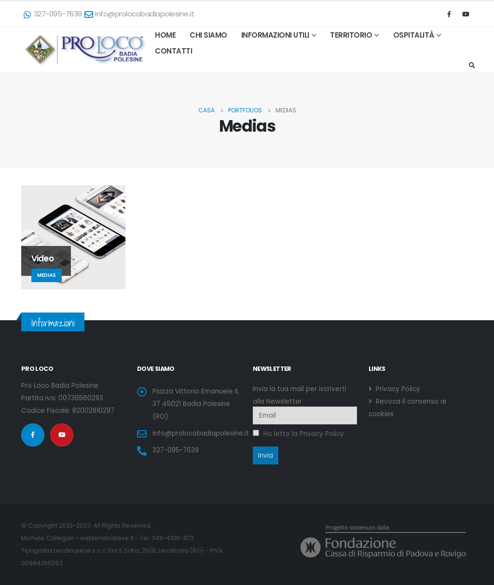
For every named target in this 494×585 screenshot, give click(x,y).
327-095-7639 (53, 14)
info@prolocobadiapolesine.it (139, 14)
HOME (165, 35)
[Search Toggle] (471, 65)
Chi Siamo (208, 35)
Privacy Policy (397, 389)
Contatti (173, 51)
